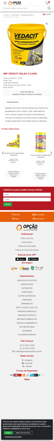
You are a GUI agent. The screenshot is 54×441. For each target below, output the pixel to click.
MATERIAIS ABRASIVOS (27, 311)
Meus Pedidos (38, 215)
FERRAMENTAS (27, 304)
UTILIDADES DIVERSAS (27, 335)
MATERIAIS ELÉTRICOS (27, 315)
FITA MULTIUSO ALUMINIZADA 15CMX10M (40, 156)
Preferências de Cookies (13, 438)
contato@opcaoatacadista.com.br (27, 351)
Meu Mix (16, 215)
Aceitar (8, 434)
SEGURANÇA (27, 331)
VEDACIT (11, 87)
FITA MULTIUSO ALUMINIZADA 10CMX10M (13, 154)
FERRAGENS (27, 300)
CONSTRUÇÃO (27, 292)
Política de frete (27, 238)
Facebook (27, 363)
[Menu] (5, 3)
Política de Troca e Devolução (27, 250)
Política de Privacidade (27, 246)
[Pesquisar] (49, 8)
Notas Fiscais (38, 219)
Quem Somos (27, 242)
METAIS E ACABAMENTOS (27, 323)
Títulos (15, 219)
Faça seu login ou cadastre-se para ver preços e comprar (27, 93)
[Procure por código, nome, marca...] (24, 8)
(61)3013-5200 (27, 348)
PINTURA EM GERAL (27, 327)
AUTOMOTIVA (27, 288)
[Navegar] (3, 153)
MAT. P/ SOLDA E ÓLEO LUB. (27, 308)
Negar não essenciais (23, 434)
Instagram (27, 360)
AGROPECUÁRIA (27, 284)
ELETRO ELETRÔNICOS (27, 296)
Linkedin (27, 366)
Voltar (47, 14)
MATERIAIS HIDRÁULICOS (27, 319)
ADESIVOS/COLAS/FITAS (27, 280)
